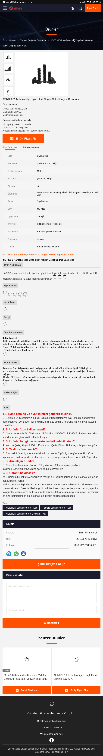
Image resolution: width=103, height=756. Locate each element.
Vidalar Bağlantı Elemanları (33, 40)
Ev (4, 40)
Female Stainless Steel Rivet (57, 508)
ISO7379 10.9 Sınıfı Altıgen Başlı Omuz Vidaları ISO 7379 (75, 677)
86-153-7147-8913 (90, 2)
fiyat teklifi (92, 8)
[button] (9, 95)
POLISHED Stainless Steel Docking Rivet (25, 514)
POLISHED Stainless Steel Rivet (21, 508)
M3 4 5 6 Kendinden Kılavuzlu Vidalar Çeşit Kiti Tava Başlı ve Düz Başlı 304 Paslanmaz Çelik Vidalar (25, 677)
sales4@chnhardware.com (17, 2)
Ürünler (12, 40)
